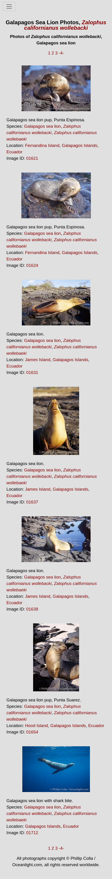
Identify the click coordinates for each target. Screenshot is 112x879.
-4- (61, 53)
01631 (32, 372)
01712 (32, 832)
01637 (32, 502)
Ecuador (14, 151)
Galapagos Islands (80, 145)
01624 (32, 265)
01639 (32, 609)
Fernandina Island (42, 145)
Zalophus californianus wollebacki (65, 25)
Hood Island (36, 725)
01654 (32, 732)
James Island (37, 359)
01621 (32, 158)
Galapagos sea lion (42, 126)
